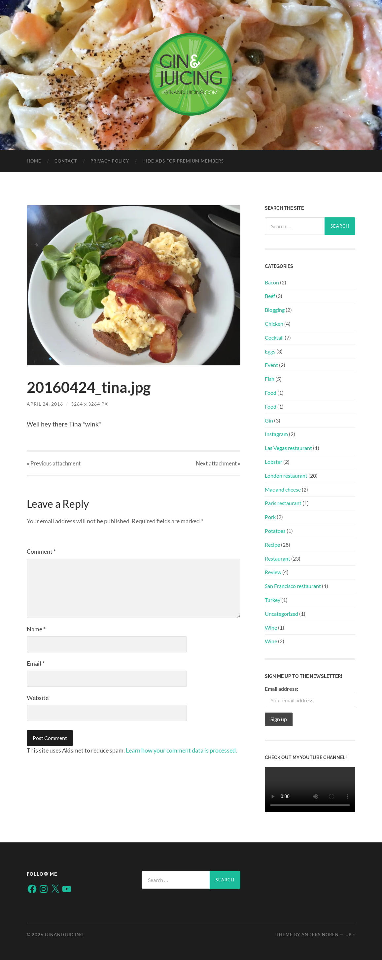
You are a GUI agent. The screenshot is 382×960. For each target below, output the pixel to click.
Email (36, 663)
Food (270, 392)
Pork (270, 517)
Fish (269, 379)
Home (34, 161)
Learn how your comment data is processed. (181, 750)
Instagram (276, 434)
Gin (269, 420)
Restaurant (277, 558)
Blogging (275, 310)
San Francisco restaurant (293, 586)
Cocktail (274, 337)
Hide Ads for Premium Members (183, 161)
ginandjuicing (64, 934)
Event (271, 365)
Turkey (272, 600)
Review (273, 572)
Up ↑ (350, 934)
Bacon (272, 282)
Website (38, 697)
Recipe (272, 544)
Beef (270, 296)
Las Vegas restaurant (288, 448)
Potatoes (275, 531)
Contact (65, 161)
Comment (41, 551)
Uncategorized (281, 613)
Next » (218, 463)
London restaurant (286, 475)
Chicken (274, 323)
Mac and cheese (283, 489)
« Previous (54, 463)
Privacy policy (109, 161)
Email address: (281, 688)
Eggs (270, 351)
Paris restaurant (283, 503)
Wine (271, 627)
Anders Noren (320, 934)
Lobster (273, 462)
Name (36, 629)
